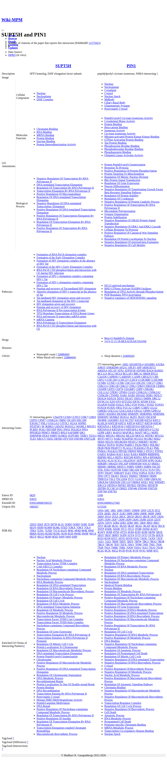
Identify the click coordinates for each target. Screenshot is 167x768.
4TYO (123, 532)
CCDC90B (157, 379)
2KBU (107, 513)
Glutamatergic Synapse (117, 105)
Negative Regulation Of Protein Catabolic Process (131, 201)
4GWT (154, 529)
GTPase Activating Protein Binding (123, 139)
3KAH (146, 525)
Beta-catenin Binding (116, 127)
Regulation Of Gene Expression (121, 183)
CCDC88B (144, 379)
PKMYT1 (116, 448)
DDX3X (111, 398)
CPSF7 (42, 420)
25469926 (128, 355)
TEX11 (93, 435)
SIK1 (82, 432)
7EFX (123, 544)
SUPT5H (63, 65)
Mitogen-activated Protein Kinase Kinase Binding (131, 136)
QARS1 (101, 454)
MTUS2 (159, 435)
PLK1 (150, 448)
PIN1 (131, 65)
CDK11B (113, 386)
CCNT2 (75, 417)
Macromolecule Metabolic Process (56, 616)
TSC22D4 (121, 479)
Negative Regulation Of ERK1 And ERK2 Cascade (132, 226)
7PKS (33, 530)
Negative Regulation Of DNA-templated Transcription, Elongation (59, 205)
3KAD (123, 525)
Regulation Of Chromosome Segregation (59, 675)
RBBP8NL (154, 454)
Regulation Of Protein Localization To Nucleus (130, 239)
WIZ (151, 482)
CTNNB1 (114, 395)
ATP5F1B (129, 370)
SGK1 (158, 460)
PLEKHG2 (140, 448)
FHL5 (128, 404)
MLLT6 (130, 435)
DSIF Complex (45, 99)
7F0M (138, 544)
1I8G (113, 510)
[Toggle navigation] (2, 30)
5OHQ (76, 524)
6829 (32, 495)
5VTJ (144, 535)
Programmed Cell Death (117, 721)
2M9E (143, 513)
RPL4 (146, 457)
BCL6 (118, 373)
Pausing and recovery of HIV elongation (59, 307)
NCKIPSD (127, 438)
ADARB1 (149, 364)
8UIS (70, 533)
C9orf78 (57, 417)
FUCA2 (127, 407)
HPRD (12, 55)
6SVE (121, 538)
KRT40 (157, 423)
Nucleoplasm (44, 96)
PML (156, 448)
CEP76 (119, 389)
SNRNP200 (135, 463)
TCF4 (151, 469)
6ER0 (40, 527)
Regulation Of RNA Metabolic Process (58, 603)
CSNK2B (102, 395)
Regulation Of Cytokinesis (119, 198)
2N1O (107, 516)
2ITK (100, 513)
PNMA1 (102, 451)
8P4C (71, 530)
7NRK (114, 547)
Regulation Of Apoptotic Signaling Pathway (128, 684)
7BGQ (153, 541)
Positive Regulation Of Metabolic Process (60, 613)
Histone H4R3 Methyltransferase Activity (59, 699)
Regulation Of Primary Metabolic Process (60, 597)
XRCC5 (41, 438)
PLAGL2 (128, 448)
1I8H (119, 510)
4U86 (144, 532)
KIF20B (139, 420)
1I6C (107, 510)
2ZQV (108, 522)
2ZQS (150, 519)
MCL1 (147, 432)
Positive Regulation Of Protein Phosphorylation (130, 170)
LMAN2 (59, 426)
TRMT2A (102, 479)
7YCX (56, 530)
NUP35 (111, 445)
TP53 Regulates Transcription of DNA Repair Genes (65, 313)
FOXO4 (101, 407)
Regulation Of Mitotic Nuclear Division (126, 177)
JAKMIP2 (113, 420)
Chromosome (44, 659)
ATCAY (112, 370)
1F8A (100, 510)
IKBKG (49, 426)
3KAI (154, 525)
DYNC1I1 (103, 401)
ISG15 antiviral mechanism (119, 285)
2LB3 (122, 513)
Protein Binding (45, 138)
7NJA (107, 547)
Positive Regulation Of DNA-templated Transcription (133, 613)
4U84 (131, 532)
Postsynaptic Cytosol (116, 108)
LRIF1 (108, 432)
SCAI (110, 460)
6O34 (107, 538)
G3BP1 (137, 407)
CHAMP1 (129, 389)
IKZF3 (142, 417)
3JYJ (100, 525)
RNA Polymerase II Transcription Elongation (61, 322)
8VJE (129, 550)
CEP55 (33, 420)
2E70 (47, 524)
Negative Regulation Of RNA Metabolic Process (131, 634)
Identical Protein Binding (118, 585)
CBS (155, 376)
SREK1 (155, 463)
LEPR (100, 432)
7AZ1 (100, 541)
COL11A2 (103, 392)
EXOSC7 (35, 423)
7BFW (137, 541)
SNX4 (45, 435)
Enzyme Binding (46, 141)
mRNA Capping (45, 319)
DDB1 (149, 395)
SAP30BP (73, 432)
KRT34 (131, 423)
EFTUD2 (127, 401)
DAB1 (123, 395)
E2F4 (113, 401)
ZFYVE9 (68, 438)
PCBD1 (34, 429)
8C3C (108, 550)
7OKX (72, 527)
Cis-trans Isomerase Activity (120, 133)
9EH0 (48, 536)
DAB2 (131, 395)
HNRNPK (158, 414)
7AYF (159, 538)
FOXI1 (150, 404)
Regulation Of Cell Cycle (51, 600)
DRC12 (156, 398)
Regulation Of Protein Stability (121, 195)
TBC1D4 (134, 469)
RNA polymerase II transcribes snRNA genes (61, 316)
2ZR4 (116, 522)
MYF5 (101, 438)
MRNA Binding (45, 135)
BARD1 (158, 370)
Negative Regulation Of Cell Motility (125, 245)
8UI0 (64, 533)
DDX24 (101, 398)
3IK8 (143, 522)
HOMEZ (114, 417)
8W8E (77, 533)
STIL (100, 469)
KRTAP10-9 (118, 429)
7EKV (130, 544)
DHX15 (138, 398)
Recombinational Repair (50, 681)
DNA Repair (43, 706)
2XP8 (121, 519)
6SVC (114, 538)
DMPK (147, 398)
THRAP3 (119, 472)
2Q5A (115, 516)
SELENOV (129, 460)
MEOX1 (110, 435)
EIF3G (136, 401)
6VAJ (136, 538)
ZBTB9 (101, 488)
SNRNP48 (35, 435)
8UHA (41, 533)
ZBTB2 (121, 485)
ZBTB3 (58, 438)
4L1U (61, 524)
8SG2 (115, 550)
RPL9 (64, 432)
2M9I (158, 513)
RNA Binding (44, 132)
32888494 (62, 354)
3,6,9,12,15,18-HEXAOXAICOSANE (125, 341)
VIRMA (135, 482)
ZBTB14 (112, 485)
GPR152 (156, 410)
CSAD (131, 392)
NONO (153, 441)
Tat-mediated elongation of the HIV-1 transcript (63, 301)
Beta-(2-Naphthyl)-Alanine (119, 338)
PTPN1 (159, 451)
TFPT (100, 472)
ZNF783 (112, 491)
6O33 (100, 538)
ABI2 (125, 364)
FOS (134, 404)
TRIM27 (133, 476)
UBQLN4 (102, 482)
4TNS (116, 532)
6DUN (159, 535)
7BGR (160, 541)
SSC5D (156, 466)
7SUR (159, 547)
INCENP (151, 417)
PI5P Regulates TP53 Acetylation (122, 294)
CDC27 (151, 383)
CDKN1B (149, 386)
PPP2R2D (35, 432)
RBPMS (102, 457)
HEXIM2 (122, 414)
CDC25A (130, 383)
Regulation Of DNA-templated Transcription (61, 585)
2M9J (100, 516)
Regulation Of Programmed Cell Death (125, 653)
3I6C (136, 522)
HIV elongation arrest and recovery (56, 304)
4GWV (101, 532)
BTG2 (154, 373)
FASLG (120, 404)
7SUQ (151, 547)
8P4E (85, 530)
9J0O (68, 536)
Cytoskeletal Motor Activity (119, 121)
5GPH (123, 535)
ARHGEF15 (149, 367)
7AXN (151, 538)
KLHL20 (102, 423)
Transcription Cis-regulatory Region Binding (129, 730)
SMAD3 (113, 463)
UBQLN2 (155, 479)
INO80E (102, 420)
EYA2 (152, 401)
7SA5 (144, 547)
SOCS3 (146, 463)
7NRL (122, 547)
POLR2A (76, 429)
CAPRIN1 (113, 376)
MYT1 (109, 438)
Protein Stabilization (115, 217)
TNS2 (135, 472)
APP (138, 367)
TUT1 (131, 479)
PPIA (85, 429)
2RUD (130, 516)
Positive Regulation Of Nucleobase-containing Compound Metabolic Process (62, 711)
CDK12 (123, 386)
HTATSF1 (35, 426)
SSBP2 (130, 466)
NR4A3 (101, 445)
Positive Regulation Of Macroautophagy (59, 194)
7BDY (130, 541)
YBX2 (49, 438)
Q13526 (101, 506)
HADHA (111, 414)
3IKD (149, 522)
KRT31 (122, 423)
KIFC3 (156, 420)
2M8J (136, 513)
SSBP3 (53, 435)
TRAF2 (124, 476)
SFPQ (151, 460)
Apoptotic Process (114, 715)
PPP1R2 (123, 451)
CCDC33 (122, 379)
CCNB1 (101, 383)
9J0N (62, 536)
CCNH (67, 417)
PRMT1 (46, 432)
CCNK (120, 383)
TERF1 (84, 435)
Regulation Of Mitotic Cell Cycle (55, 644)
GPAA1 (138, 410)
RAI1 (127, 454)
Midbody (109, 99)
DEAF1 (129, 398)
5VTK (151, 535)
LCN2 (155, 429)
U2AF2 (139, 479)
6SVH (129, 538)
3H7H (53, 524)
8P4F (91, 530)
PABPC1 (129, 445)
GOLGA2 (53, 423)
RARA (134, 454)
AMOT (101, 367)
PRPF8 (132, 451)
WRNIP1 (159, 482)
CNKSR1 (148, 389)
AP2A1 (123, 367)
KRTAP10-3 (118, 426)
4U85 (138, 532)
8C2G (100, 550)
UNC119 (125, 482)
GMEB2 (102, 410)
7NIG (152, 544)
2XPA (135, 519)
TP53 (159, 472)
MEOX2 (120, 435)
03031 (100, 499)
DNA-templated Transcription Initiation (58, 606)
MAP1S (117, 432)
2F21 (157, 510)
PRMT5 (55, 432)
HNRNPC (133, 414)
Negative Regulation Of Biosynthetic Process (129, 709)
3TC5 (123, 529)
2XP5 (100, 519)
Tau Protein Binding (115, 142)
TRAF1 (115, 476)
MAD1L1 (70, 426)
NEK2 (156, 438)
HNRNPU (103, 417)
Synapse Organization (116, 214)
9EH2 (55, 536)
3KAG (138, 525)
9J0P (74, 536)
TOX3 (151, 472)
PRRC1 (141, 451)
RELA (110, 457)
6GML (56, 527)
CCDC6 (132, 379)
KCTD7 (129, 420)
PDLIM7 (155, 445)
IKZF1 (133, 417)
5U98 (91, 524)
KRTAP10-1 (104, 426)
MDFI (154, 432)
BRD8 (146, 373)
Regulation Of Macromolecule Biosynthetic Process (65, 591)
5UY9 (130, 535)
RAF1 (119, 454)
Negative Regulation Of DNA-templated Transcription (134, 659)
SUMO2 (62, 435)
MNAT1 (91, 426)
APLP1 (132, 367)
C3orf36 (102, 376)
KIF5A (148, 420)
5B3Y (100, 535)
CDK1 (159, 383)
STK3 (107, 469)
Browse (12, 38)
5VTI (138, 535)
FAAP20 (102, 404)
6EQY (33, 527)
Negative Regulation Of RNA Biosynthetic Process (132, 662)
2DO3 (33, 524)
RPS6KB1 (155, 457)
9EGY (33, 536)
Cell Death (110, 712)
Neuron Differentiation (117, 186)
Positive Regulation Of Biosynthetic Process (128, 668)
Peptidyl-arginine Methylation (53, 703)
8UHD (49, 533)
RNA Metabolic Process (50, 582)
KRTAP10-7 (147, 426)
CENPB (101, 389)
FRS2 (119, 407)
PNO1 (67, 429)
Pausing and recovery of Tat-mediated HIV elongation (66, 288)
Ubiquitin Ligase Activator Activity (123, 155)
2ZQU (101, 522)
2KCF (115, 513)
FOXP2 (111, 407)
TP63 (100, 476)
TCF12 (144, 469)
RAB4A (111, 454)
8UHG (57, 533)
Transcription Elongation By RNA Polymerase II (63, 190)
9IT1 (155, 550)
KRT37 (140, 423)
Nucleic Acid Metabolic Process (54, 560)
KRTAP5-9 (145, 429)
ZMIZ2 (123, 488)
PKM (107, 448)
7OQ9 (129, 547)
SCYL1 (118, 460)
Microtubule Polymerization (119, 211)
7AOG (143, 538)
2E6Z (40, 524)
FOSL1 (142, 404)
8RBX (33, 533)
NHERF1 (143, 441)
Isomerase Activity (114, 130)
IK (43, 426)
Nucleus (41, 93)
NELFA (109, 441)
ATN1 (120, 370)
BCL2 (111, 373)
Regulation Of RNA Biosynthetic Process (59, 588)
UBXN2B (114, 482)
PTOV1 (150, 451)
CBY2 (101, 379)
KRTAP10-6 (133, 426)
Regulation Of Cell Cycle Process (55, 594)
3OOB (116, 529)
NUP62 (120, 445)
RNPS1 (138, 457)
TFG (157, 469)
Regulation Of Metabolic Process (55, 610)
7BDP (115, 541)
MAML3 (81, 426)
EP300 (144, 401)
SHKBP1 (102, 463)
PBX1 (145, 445)
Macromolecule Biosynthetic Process (57, 734)
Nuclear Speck (112, 96)
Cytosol (108, 93)
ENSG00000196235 (41, 502)
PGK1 (42, 429)
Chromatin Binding (47, 128)
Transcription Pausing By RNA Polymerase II (62, 693)
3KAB (107, 525)
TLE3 (128, 472)
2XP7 (114, 519)
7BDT (122, 541)
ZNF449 (142, 488)
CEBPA (160, 386)
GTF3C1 (65, 423)
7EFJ (116, 544)
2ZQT (157, 519)
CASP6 (136, 376)
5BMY (115, 535)
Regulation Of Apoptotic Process (122, 650)
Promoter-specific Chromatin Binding (125, 724)
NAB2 (117, 438)
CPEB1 (114, 392)
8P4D (78, 530)
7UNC (40, 530)
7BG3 (145, 541)
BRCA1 (138, 373)
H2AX (73, 423)
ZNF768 (102, 491)
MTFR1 (149, 435)
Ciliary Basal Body (114, 102)
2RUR (145, 516)
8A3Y (63, 530)
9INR (149, 550)
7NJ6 (159, 544)
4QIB (109, 532)
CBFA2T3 (146, 376)
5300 (100, 495)
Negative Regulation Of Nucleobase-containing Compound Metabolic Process (130, 646)
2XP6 (107, 519)
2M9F (151, 513)
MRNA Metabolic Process (118, 727)
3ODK (108, 529)
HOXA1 (124, 417)
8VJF (136, 550)
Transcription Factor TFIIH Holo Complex (60, 622)
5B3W (151, 532)
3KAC (115, 525)
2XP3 (153, 516)
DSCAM (81, 420)
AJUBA (160, 364)
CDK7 (84, 417)
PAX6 (138, 445)
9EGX (92, 533)
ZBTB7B (152, 485)
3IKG (156, 522)
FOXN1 (159, 404)
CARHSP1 (125, 376)
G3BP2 (145, 407)
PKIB (100, 448)
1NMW (135, 510)
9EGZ (40, 536)
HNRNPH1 (146, 414)
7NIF (145, 544)
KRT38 (149, 423)
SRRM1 (101, 466)
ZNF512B (89, 438)
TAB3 (125, 469)
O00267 (34, 506)
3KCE (161, 525)
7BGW (109, 544)
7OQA (137, 547)
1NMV (127, 510)
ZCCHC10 (112, 488)
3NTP (100, 529)
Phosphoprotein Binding (117, 152)
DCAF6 (71, 420)
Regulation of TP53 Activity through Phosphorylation (133, 291)
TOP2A (143, 472)
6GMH (48, 527)
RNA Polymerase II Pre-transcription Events (61, 310)
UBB (147, 479)
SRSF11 (121, 466)
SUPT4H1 (73, 435)
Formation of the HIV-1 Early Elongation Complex (65, 266)
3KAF (130, 525)
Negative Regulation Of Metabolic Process (128, 672)
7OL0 (87, 527)
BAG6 (150, 370)
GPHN (147, 410)
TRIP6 (153, 476)
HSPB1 (82, 423)
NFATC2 (133, 441)
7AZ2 (108, 541)
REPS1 (119, 457)
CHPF (139, 389)
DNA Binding (112, 641)
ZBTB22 (131, 485)
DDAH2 (140, 395)
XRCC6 (101, 485)
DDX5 (120, 398)
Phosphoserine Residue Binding (121, 146)
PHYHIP (51, 429)
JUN (121, 420)
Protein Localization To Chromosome (57, 647)
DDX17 (158, 395)
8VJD (122, 550)
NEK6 (101, 441)
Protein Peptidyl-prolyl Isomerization (124, 164)
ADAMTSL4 (136, 364)
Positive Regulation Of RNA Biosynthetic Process (131, 616)
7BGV (101, 544)
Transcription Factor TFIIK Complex (57, 563)
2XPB (142, 519)
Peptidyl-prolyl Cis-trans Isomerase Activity (128, 118)
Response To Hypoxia (116, 167)
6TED (64, 527)
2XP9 (128, 519)
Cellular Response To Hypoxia (121, 229)
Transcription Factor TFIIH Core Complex (60, 619)
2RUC (122, 516)
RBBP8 (143, 454)
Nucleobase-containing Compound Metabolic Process (66, 579)
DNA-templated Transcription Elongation (59, 184)
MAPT (139, 432)
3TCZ (130, 529)
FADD (111, 404)
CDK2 (132, 386)
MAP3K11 (128, 432)
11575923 (94, 43)
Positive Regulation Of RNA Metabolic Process (130, 610)
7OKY (79, 527)
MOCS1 (139, 435)
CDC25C (141, 383)
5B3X (159, 532)
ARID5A (102, 370)
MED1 (101, 435)
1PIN (143, 510)
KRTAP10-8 (104, 429)
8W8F (85, 533)
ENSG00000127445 (108, 502)
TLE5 (33, 438)
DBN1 (63, 420)
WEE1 (144, 482)
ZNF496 (78, 438)
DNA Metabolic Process (50, 678)
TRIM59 (144, 476)
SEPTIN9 (141, 460)
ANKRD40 (112, 367)
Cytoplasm (110, 90)
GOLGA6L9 (126, 410)
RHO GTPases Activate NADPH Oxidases (127, 288)
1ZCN (150, 510)
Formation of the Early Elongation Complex (61, 257)
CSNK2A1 (53, 420)
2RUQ (138, 516)
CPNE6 (123, 392)
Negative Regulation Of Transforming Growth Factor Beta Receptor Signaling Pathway (133, 191)
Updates (13, 47)
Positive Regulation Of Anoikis (54, 718)
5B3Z (108, 535)
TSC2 (112, 479)
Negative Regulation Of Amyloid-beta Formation (131, 242)
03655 (33, 499)
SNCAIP (123, 463)
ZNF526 (152, 488)
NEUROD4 (120, 441)
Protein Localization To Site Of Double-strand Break (66, 684)
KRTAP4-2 (132, 429)
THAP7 (109, 472)
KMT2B (113, 423)
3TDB (138, 529)
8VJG (142, 550)
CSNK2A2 (154, 392)
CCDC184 (111, 379)
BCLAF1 (128, 373)
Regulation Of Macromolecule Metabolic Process (64, 650)
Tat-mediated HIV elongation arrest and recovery (63, 297)
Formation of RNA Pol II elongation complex (62, 254)
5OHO (68, 524)
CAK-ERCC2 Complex (50, 566)
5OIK (84, 524)
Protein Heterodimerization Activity (56, 144)
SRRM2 (111, 466)
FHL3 (44, 423)
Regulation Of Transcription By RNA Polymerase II (65, 187)
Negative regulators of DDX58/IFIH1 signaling (130, 297)
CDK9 (92, 417)
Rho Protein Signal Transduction (122, 180)
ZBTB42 (142, 485)
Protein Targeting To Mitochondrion (124, 173)
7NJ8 (100, 547)
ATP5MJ (141, 370)
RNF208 (128, 457)
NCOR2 (148, 438)
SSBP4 (147, 466)
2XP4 (160, 516)
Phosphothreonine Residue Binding (123, 149)
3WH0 (146, 529)
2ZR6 (130, 522)
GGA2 (153, 407)
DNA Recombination (48, 690)
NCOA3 (138, 438)
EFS (118, 401)
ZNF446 (132, 488)
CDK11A (102, 386)
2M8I (129, 513)
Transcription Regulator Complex (122, 703)
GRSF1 (101, 414)
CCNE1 (111, 383)
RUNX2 (102, 460)
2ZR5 (123, 522)
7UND (48, 530)
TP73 (107, 476)
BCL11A (102, 373)
